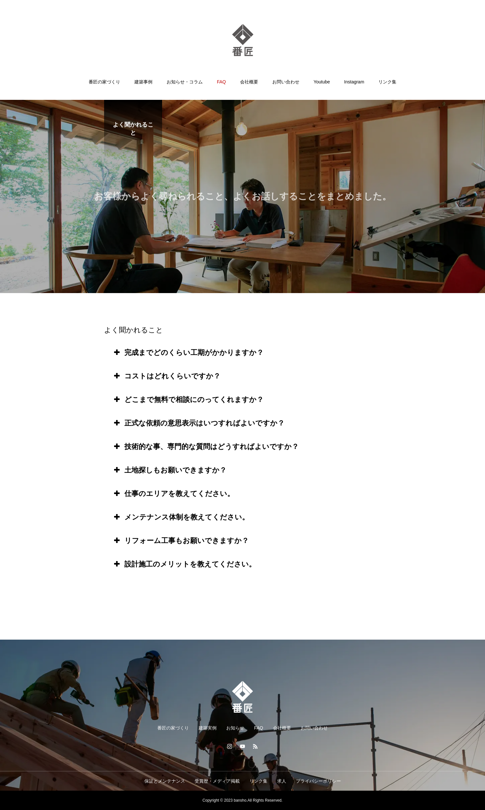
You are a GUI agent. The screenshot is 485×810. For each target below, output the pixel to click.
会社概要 (249, 81)
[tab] (242, 352)
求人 (281, 781)
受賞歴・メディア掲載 (217, 781)
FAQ (221, 81)
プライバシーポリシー (318, 781)
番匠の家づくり (104, 81)
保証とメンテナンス (164, 781)
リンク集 (387, 81)
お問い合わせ (285, 81)
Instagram (354, 81)
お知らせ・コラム (185, 81)
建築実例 (208, 727)
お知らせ (235, 727)
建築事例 (143, 81)
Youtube (322, 81)
